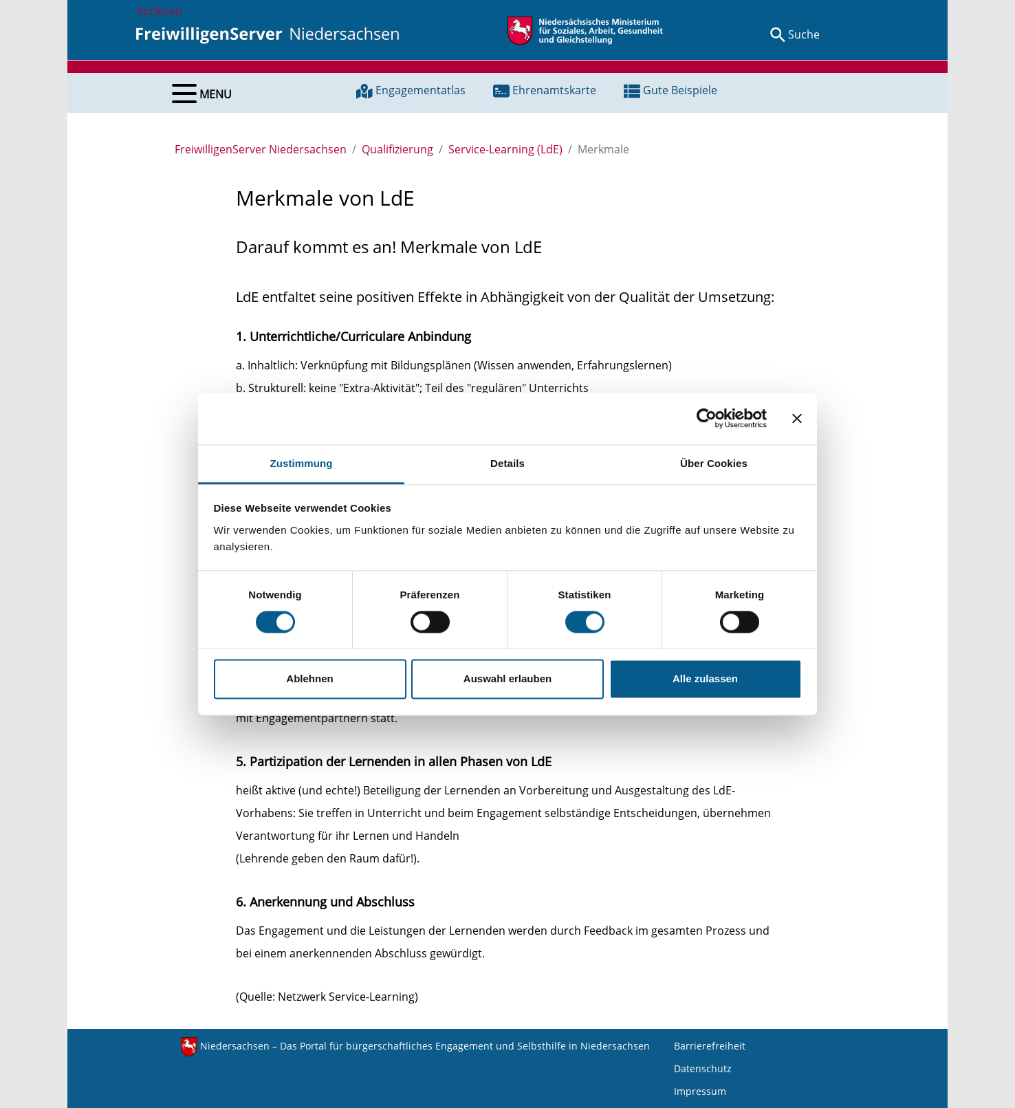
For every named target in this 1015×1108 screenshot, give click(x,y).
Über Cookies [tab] (713, 463)
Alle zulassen (705, 679)
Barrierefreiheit (709, 1045)
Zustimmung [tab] (301, 463)
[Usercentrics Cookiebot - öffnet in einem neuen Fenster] (706, 418)
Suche (804, 34)
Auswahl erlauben (507, 679)
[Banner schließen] (797, 418)
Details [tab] (507, 463)
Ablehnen (309, 679)
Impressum (700, 1091)
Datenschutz (703, 1068)
